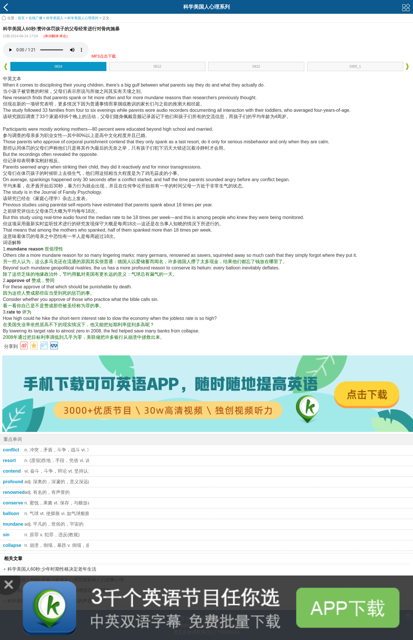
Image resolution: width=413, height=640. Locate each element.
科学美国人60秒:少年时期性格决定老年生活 (51, 569)
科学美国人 (54, 18)
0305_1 (355, 66)
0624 (58, 66)
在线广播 (35, 18)
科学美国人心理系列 (82, 18)
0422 (256, 66)
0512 (157, 66)
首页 (21, 18)
